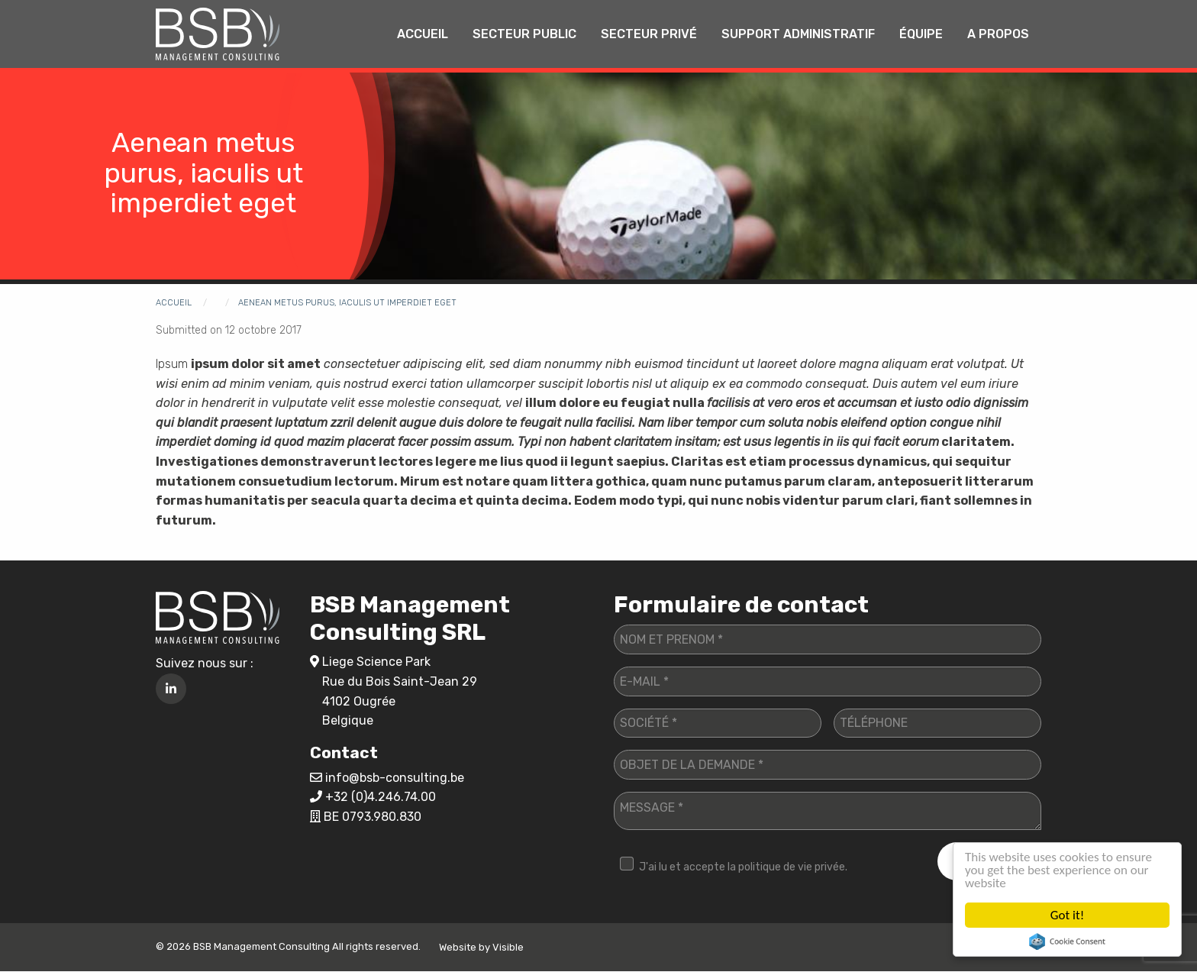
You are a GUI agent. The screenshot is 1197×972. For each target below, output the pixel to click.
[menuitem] (422, 34)
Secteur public (524, 34)
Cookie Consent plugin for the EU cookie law (1067, 941)
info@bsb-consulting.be (394, 777)
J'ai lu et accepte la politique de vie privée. (743, 867)
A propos (998, 34)
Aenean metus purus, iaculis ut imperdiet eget (347, 303)
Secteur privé (649, 34)
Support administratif (798, 34)
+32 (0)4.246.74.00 (380, 797)
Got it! (1067, 915)
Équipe (921, 34)
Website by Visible (481, 947)
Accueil (422, 34)
